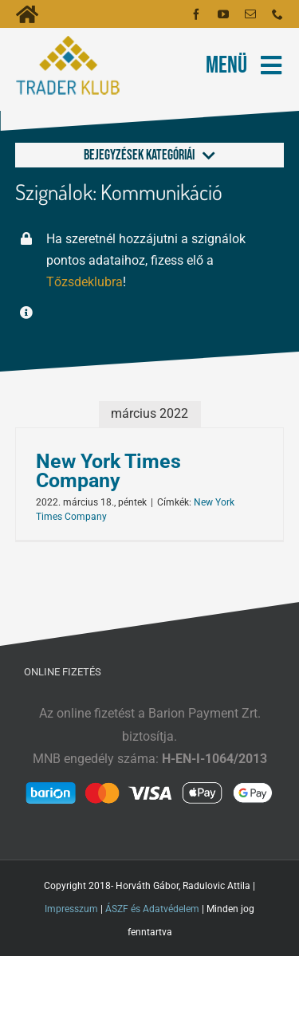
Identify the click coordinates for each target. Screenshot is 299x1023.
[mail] (250, 14)
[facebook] (196, 14)
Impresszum (71, 909)
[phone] (277, 14)
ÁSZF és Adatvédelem (152, 909)
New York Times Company (108, 471)
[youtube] (223, 14)
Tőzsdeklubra (84, 281)
